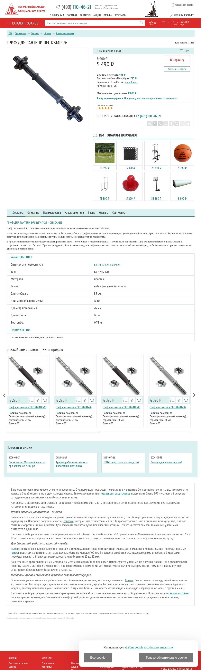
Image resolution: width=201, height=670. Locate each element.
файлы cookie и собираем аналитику (149, 647)
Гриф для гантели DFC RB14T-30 (168, 407)
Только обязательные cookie (166, 657)
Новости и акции (19, 447)
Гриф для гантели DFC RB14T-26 (74, 407)
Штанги (47, 33)
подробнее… (131, 82)
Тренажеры (20, 33)
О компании (57, 15)
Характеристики (74, 213)
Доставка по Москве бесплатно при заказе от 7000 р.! (27, 464)
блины (129, 580)
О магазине (48, 663)
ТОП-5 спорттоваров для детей (121, 462)
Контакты (120, 15)
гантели (68, 521)
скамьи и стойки (179, 593)
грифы (15, 553)
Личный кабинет (184, 15)
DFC (10, 33)
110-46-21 (73, 7)
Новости (75, 663)
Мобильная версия (184, 4)
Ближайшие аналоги (22, 350)
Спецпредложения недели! (166, 462)
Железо (35, 33)
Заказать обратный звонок (107, 8)
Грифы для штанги (65, 33)
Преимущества (52, 213)
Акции (97, 15)
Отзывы (108, 15)
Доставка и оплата (18, 663)
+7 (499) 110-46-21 (148, 116)
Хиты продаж (53, 350)
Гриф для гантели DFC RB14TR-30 (121, 407)
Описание (33, 213)
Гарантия (85, 15)
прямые (115, 265)
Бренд (91, 213)
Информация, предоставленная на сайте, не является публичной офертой (40, 618)
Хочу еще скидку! (177, 69)
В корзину (177, 60)
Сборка (12, 666)
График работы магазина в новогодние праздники (71, 464)
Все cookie (97, 657)
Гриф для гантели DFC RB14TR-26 (27, 407)
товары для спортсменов (115, 493)
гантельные (101, 265)
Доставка (72, 15)
